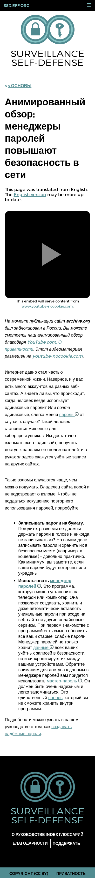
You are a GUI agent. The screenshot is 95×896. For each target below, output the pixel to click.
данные (43, 647)
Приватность (71, 873)
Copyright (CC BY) (28, 873)
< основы (20, 85)
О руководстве (28, 834)
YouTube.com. (42, 341)
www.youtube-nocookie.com (47, 306)
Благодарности (30, 843)
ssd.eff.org (16, 5)
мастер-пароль (64, 680)
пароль (69, 414)
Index (52, 834)
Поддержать (66, 843)
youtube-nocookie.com (58, 355)
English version (30, 194)
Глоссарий (71, 834)
